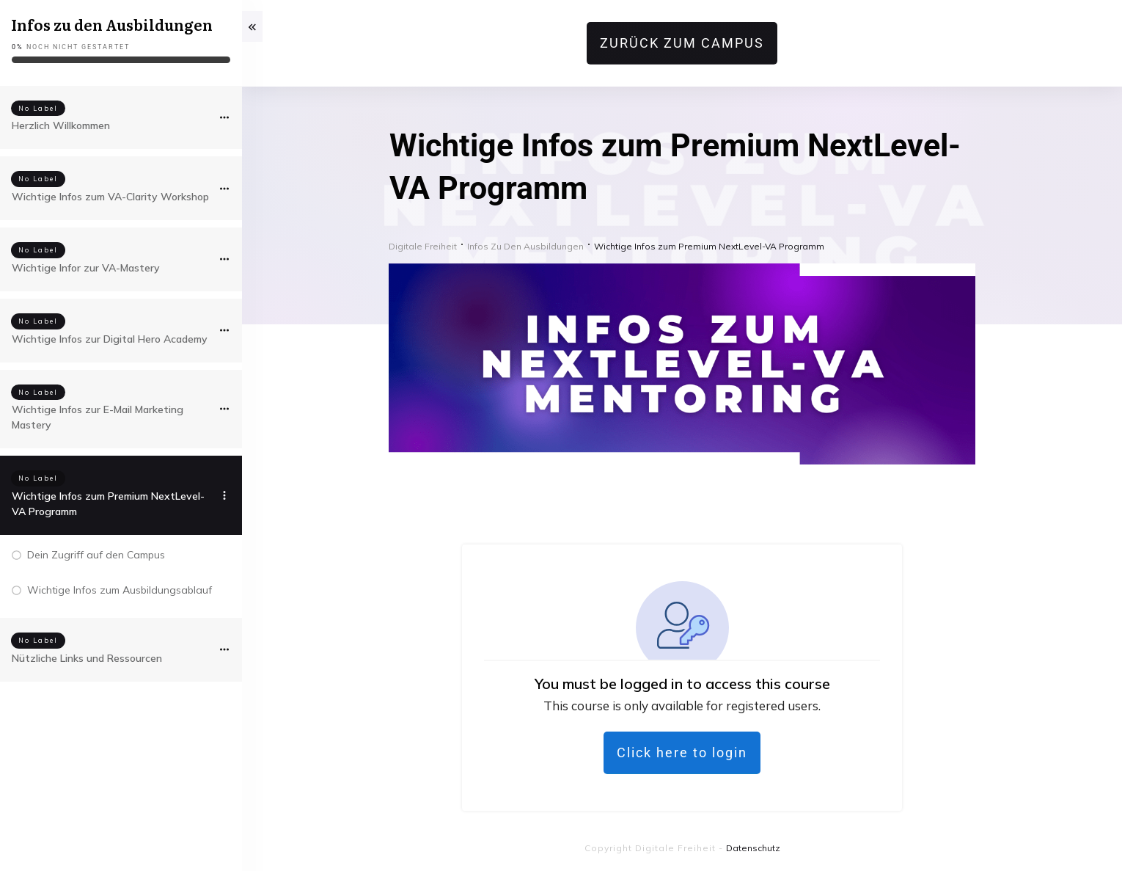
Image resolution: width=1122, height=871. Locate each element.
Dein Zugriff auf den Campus (96, 554)
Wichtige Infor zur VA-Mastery (86, 267)
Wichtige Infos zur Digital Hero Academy (110, 339)
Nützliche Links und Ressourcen (87, 658)
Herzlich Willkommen (61, 125)
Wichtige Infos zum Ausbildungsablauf (119, 590)
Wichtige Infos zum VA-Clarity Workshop (110, 196)
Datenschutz (753, 847)
